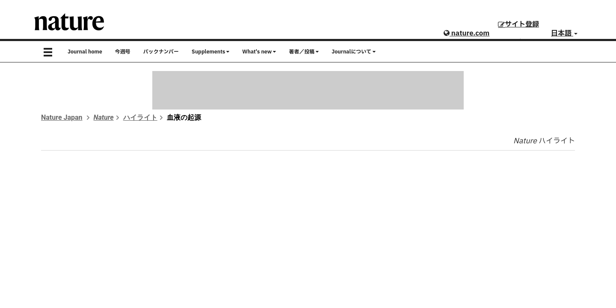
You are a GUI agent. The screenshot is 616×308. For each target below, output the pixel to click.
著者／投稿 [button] (304, 52)
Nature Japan (62, 117)
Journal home (85, 52)
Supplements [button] (210, 52)
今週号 (122, 52)
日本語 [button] (564, 33)
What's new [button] (259, 52)
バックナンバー (161, 52)
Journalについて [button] (354, 52)
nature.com (466, 33)
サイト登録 (518, 24)
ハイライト (140, 117)
